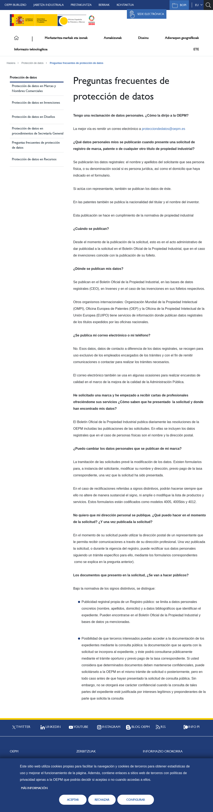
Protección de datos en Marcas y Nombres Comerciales (34, 88)
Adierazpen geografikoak (182, 38)
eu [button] (199, 5)
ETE (196, 49)
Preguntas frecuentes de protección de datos (76, 63)
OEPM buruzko (15, 4)
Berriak (104, 4)
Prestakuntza (81, 4)
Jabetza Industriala (48, 4)
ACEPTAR (73, 799)
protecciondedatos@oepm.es (163, 129)
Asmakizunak (113, 38)
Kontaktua (125, 4)
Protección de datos (32, 63)
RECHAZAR (102, 799)
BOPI (178, 5)
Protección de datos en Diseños (33, 117)
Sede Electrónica (145, 14)
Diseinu (143, 38)
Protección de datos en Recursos (34, 159)
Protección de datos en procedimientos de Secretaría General (37, 130)
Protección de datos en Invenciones (36, 103)
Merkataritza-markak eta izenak (66, 38)
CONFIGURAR (135, 799)
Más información (34, 788)
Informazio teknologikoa (30, 49)
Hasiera (11, 63)
